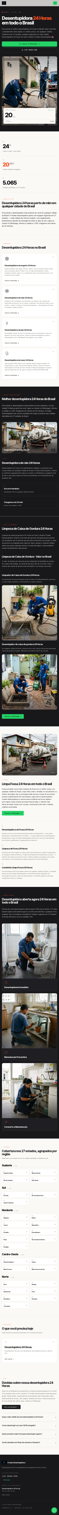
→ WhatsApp (6, 1480)
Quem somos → (6, 1495)
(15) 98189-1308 (29, 50)
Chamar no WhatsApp (29, 44)
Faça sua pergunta (11, 1407)
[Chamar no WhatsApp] (54, 1510)
